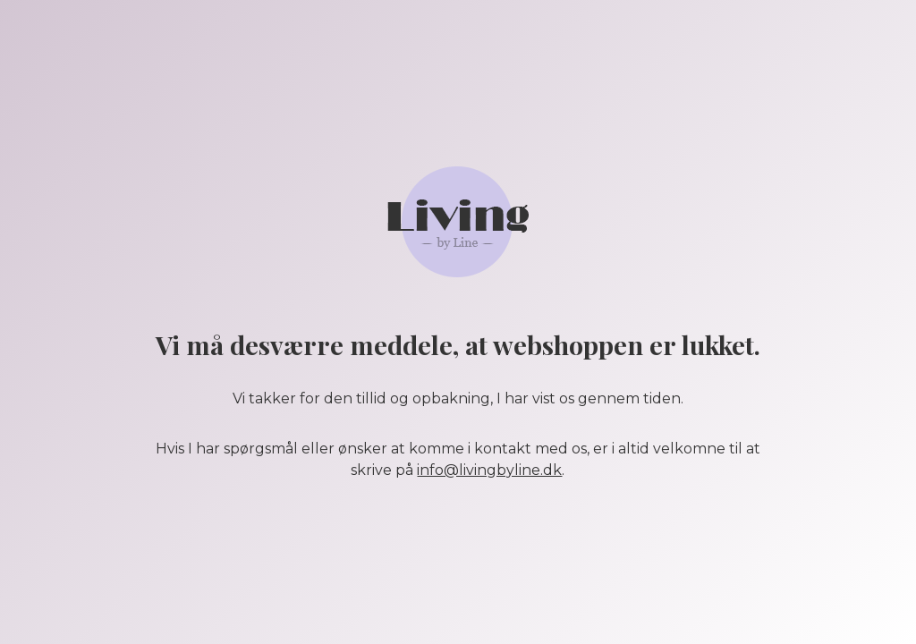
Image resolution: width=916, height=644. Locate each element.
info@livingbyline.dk (489, 470)
